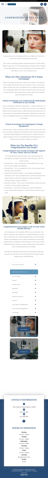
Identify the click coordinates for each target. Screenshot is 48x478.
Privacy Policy (27, 471)
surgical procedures (17, 296)
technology (15, 312)
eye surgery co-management (20, 304)
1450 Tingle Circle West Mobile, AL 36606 (24, 407)
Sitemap (34, 471)
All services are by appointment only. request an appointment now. (24, 0)
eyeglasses (15, 288)
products (14, 300)
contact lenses (16, 284)
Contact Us (24, 352)
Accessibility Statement (17, 471)
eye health (15, 292)
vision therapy (16, 276)
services (14, 280)
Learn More (23, 329)
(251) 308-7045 (24, 412)
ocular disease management (20, 308)
